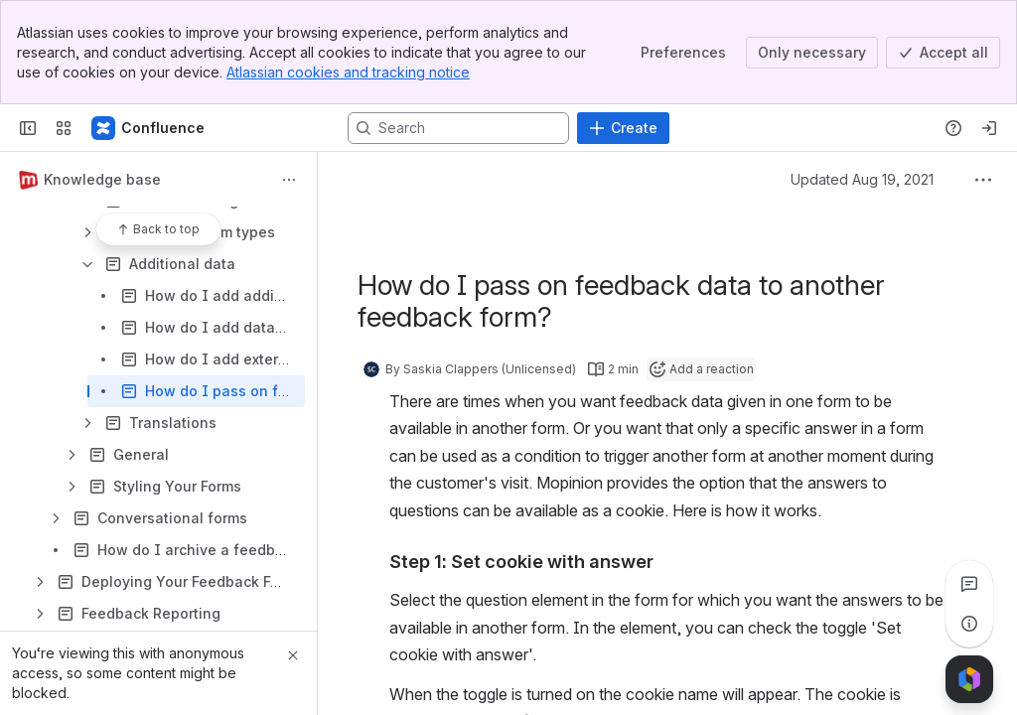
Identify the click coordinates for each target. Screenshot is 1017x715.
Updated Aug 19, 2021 (862, 179)
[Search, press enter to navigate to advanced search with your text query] (458, 128)
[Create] (623, 128)
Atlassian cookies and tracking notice (348, 72)
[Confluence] (149, 128)
